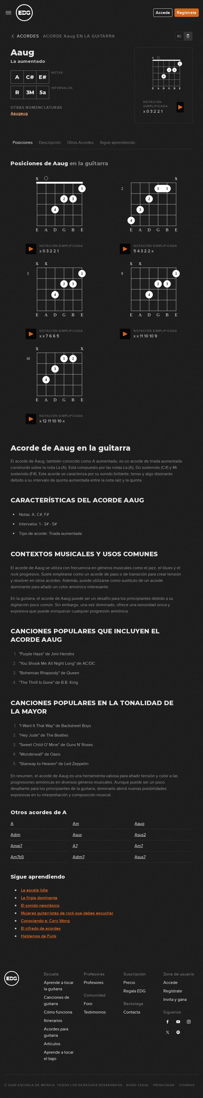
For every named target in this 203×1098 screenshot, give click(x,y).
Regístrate (186, 12)
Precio (129, 982)
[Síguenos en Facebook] (167, 1021)
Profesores (93, 982)
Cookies (187, 1085)
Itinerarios (53, 1020)
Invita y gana (175, 999)
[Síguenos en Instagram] (188, 1021)
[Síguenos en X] (167, 1032)
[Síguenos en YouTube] (178, 1021)
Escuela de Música (36, 1085)
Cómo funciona (58, 1012)
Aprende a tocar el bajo (58, 1052)
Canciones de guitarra (56, 998)
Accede (163, 12)
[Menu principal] (8, 12)
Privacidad (164, 1085)
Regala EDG (134, 991)
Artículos (52, 1044)
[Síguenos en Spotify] (178, 1032)
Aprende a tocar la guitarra (58, 983)
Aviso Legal (137, 1085)
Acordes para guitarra (56, 1029)
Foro (88, 1003)
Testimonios (95, 1012)
